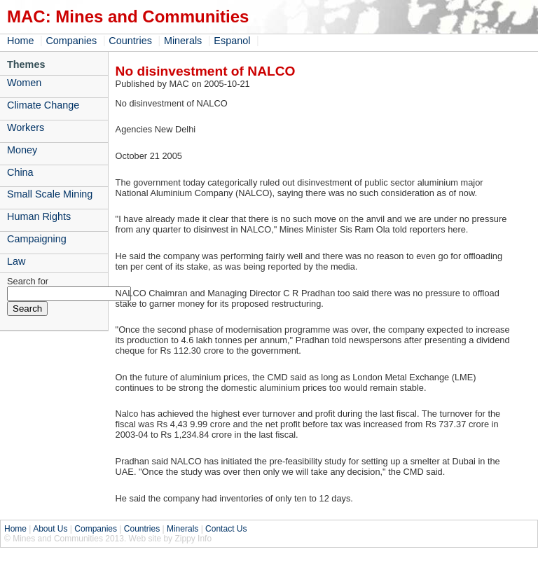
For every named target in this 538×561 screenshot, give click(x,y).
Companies (71, 40)
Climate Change (43, 105)
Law (16, 261)
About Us (50, 529)
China (20, 172)
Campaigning (37, 238)
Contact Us (226, 529)
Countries (130, 40)
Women (24, 82)
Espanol (232, 40)
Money (22, 149)
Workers (25, 127)
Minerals (183, 40)
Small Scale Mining (49, 194)
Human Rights (39, 216)
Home (20, 40)
